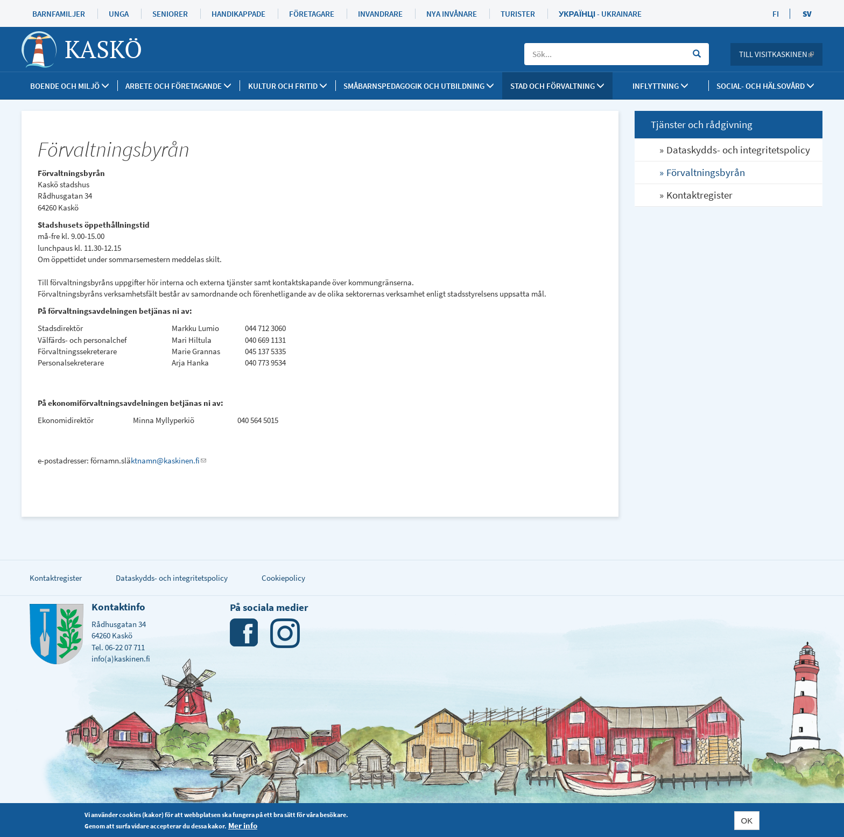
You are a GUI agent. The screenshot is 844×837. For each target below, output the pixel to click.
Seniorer (170, 14)
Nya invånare (451, 14)
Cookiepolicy (283, 578)
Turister (518, 14)
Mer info (242, 825)
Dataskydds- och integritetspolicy (738, 149)
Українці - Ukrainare (600, 14)
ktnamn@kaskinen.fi (168, 460)
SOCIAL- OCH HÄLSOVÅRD (765, 86)
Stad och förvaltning (557, 86)
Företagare (311, 14)
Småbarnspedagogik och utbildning (418, 86)
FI (775, 14)
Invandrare (380, 14)
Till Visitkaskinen (780, 54)
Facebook (244, 633)
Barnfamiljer (58, 14)
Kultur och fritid (287, 86)
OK (747, 820)
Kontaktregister (699, 194)
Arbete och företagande (178, 86)
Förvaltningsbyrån (705, 172)
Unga (119, 14)
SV (807, 14)
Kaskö (103, 49)
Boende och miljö (69, 86)
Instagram (285, 633)
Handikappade (238, 14)
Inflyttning (660, 86)
